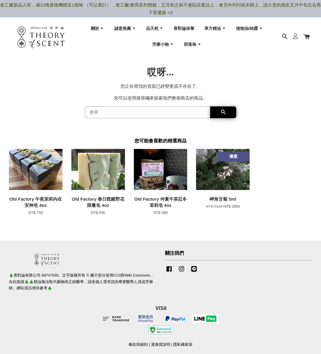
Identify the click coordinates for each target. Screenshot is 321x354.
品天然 (154, 29)
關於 (97, 29)
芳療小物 (163, 45)
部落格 (192, 45)
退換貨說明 (160, 347)
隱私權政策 (182, 347)
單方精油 (215, 29)
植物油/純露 (249, 29)
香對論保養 (184, 29)
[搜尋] (147, 115)
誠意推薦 (125, 29)
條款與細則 (138, 347)
